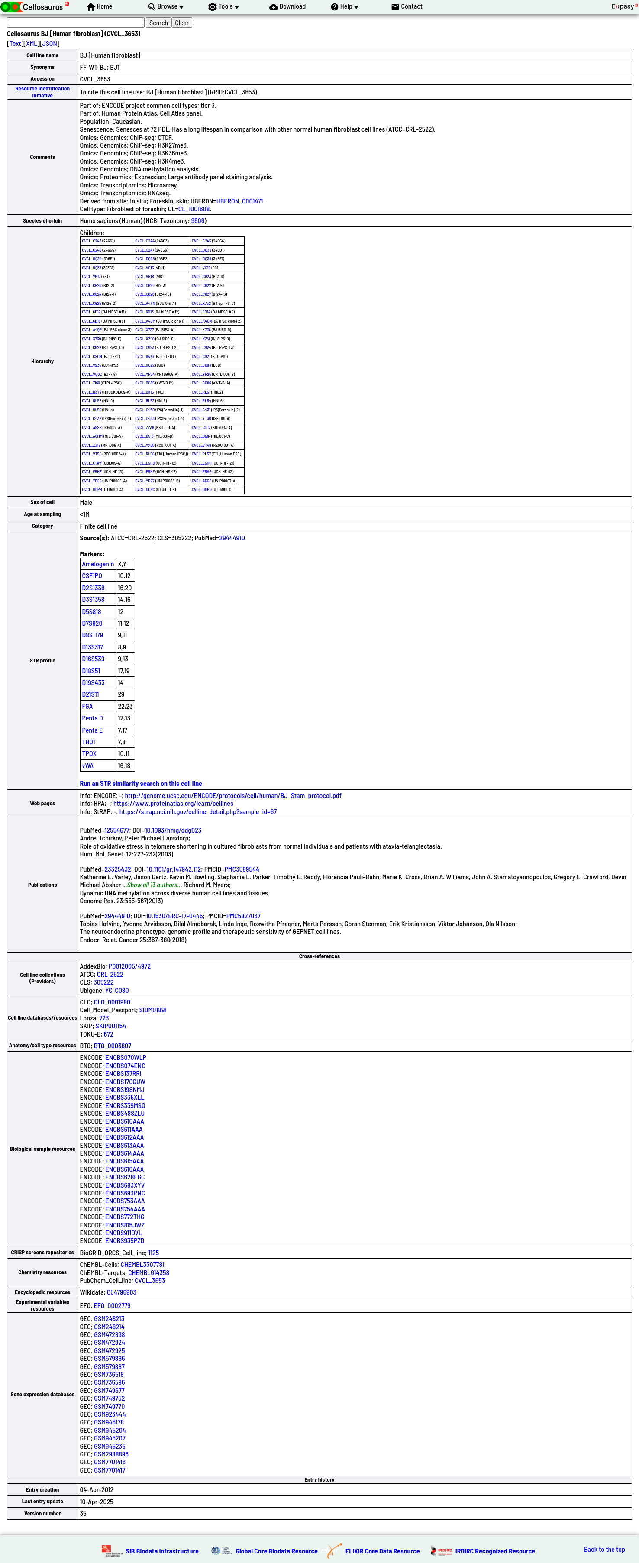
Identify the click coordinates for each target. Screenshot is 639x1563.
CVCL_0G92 (145, 365)
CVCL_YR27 (145, 480)
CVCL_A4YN (145, 303)
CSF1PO (92, 575)
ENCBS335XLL (125, 1097)
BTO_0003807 (112, 1045)
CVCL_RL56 (145, 453)
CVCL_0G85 (145, 382)
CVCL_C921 (201, 356)
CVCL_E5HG (202, 471)
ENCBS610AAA (125, 1121)
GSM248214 (109, 1326)
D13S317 (92, 647)
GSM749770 (109, 1406)
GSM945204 (110, 1430)
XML (31, 43)
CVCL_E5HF (145, 471)
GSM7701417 (109, 1470)
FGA (87, 706)
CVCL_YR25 (201, 374)
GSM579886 (109, 1358)
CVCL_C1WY (92, 462)
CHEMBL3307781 (142, 1264)
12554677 (116, 830)
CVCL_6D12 (91, 311)
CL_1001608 (194, 208)
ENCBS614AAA (125, 1153)
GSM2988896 (111, 1454)
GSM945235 (109, 1446)
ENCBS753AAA (125, 1200)
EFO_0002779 (112, 1305)
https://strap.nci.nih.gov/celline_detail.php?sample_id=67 (198, 811)
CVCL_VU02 (92, 374)
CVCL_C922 (92, 347)
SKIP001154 (111, 1025)
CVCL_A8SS (92, 427)
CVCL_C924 (201, 347)
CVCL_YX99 (145, 445)
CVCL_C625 (92, 303)
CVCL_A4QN (202, 320)
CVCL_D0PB (92, 489)
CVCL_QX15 (144, 391)
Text (15, 43)
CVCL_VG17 (91, 276)
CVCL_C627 (201, 294)
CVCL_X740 (145, 338)
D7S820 (92, 623)
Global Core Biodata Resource (277, 1551)
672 (108, 1034)
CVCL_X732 (201, 303)
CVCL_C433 (145, 418)
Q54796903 (121, 1292)
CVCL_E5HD (145, 462)
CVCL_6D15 (91, 320)
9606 (198, 220)
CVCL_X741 (201, 338)
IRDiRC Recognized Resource (495, 1551)
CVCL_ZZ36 (144, 427)
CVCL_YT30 (201, 418)
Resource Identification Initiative (42, 91)
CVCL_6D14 (201, 311)
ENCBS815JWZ (125, 1225)
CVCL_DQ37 (92, 267)
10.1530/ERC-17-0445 (174, 915)
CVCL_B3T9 (92, 391)
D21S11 (90, 694)
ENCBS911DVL (124, 1232)
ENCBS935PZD (125, 1240)
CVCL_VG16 (201, 267)
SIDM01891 (153, 1009)
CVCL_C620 (92, 285)
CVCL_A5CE (201, 480)
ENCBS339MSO (125, 1105)
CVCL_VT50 (92, 453)
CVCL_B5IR (201, 436)
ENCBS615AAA (125, 1160)
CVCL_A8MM (92, 436)
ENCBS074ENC (125, 1065)
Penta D (92, 718)
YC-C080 (117, 990)
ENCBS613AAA (125, 1145)
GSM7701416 (110, 1461)
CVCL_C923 (144, 347)
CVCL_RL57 (201, 453)
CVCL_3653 (150, 1280)
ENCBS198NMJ (125, 1089)
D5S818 (91, 611)
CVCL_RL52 (92, 400)
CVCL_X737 (144, 329)
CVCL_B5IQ (144, 436)
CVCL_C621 (144, 285)
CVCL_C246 (92, 249)
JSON (49, 43)
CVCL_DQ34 (92, 258)
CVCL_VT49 (201, 445)
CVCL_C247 (144, 249)
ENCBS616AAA (125, 1169)
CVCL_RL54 (201, 400)
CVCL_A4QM (145, 320)
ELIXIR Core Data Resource (382, 1551)
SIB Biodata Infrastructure (162, 1551)
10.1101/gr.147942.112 (174, 869)
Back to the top (604, 1549)
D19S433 (93, 682)
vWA (88, 765)
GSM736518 (108, 1374)
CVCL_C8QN (92, 356)
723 (104, 1018)
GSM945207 (109, 1438)
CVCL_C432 (92, 418)
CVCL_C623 (201, 276)
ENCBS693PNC (125, 1192)
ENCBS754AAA (125, 1209)
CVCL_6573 (144, 356)
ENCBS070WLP (126, 1057)
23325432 (117, 869)
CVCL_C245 (201, 240)
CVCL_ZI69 (91, 382)
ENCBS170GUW (126, 1081)
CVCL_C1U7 (201, 427)
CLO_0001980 (112, 1002)
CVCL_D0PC (145, 489)
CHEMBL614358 (148, 1272)
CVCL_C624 (92, 294)
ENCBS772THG (125, 1216)
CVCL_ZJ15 (91, 445)
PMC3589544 (241, 869)
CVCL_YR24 (145, 374)
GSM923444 (110, 1414)
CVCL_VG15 (144, 267)
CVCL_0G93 (201, 365)
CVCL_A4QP (92, 329)
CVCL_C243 (92, 240)
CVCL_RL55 (92, 409)
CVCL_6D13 (144, 311)
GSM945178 (109, 1422)
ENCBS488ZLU (125, 1113)
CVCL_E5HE (92, 471)
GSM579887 (109, 1366)
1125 (153, 1252)
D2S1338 (93, 587)
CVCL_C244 (145, 240)
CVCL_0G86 (201, 382)
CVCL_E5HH (202, 462)
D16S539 (93, 658)
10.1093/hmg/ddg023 (173, 830)
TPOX (89, 753)
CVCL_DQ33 (201, 249)
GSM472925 (109, 1350)
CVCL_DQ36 (201, 258)
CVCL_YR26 (92, 480)
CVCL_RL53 (145, 400)
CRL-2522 (110, 974)
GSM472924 (109, 1342)
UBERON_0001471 (239, 201)
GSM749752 (109, 1398)
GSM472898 (109, 1334)
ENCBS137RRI (124, 1073)
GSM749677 (109, 1390)
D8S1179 (92, 634)
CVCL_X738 (201, 329)
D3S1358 (93, 599)
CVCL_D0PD (202, 489)
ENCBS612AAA (125, 1137)
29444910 (232, 537)
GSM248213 (109, 1318)
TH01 (88, 741)
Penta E (92, 730)
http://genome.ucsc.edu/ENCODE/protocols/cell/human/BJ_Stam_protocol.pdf (233, 795)
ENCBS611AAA (124, 1129)
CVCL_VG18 (144, 276)
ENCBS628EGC (125, 1176)
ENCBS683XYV (125, 1185)
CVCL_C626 (145, 294)
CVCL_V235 (91, 365)
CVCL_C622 (201, 285)
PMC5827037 (243, 915)
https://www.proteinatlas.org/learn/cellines (173, 803)
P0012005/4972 (130, 966)
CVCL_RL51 (201, 391)
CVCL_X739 (91, 338)
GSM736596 (109, 1382)
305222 (103, 982)
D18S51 (91, 670)
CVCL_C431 (201, 409)
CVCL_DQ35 (145, 258)
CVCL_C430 (145, 409)
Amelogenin (98, 563)
